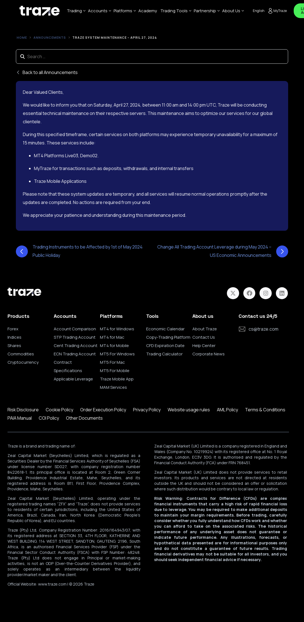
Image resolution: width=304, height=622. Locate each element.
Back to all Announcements (47, 72)
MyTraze (277, 11)
